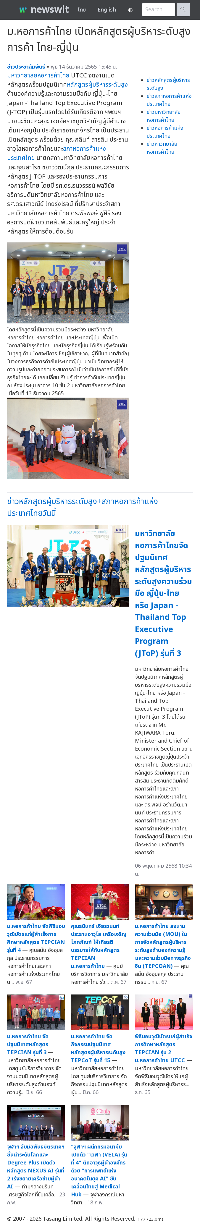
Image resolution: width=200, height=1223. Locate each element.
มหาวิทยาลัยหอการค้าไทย (38, 75)
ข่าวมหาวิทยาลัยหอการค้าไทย (163, 116)
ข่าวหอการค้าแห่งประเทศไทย (165, 132)
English (107, 10)
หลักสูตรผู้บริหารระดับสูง (97, 84)
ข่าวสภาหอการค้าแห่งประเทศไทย (169, 100)
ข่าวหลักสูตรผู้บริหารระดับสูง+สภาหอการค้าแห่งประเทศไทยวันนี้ (82, 507)
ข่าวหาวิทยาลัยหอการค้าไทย (162, 148)
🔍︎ (183, 10)
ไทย (82, 10)
